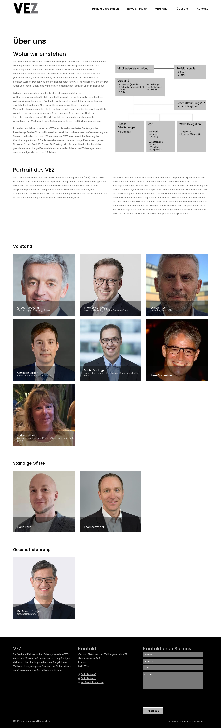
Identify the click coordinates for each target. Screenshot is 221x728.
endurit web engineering (191, 721)
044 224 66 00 (88, 674)
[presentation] (168, 698)
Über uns (183, 9)
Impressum (31, 721)
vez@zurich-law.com (92, 682)
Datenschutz (44, 721)
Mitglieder (161, 9)
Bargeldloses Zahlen (105, 9)
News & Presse (137, 9)
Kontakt (202, 9)
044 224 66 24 (88, 678)
